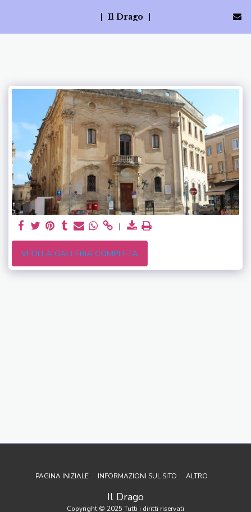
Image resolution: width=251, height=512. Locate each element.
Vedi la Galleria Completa (79, 253)
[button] (12, 15)
